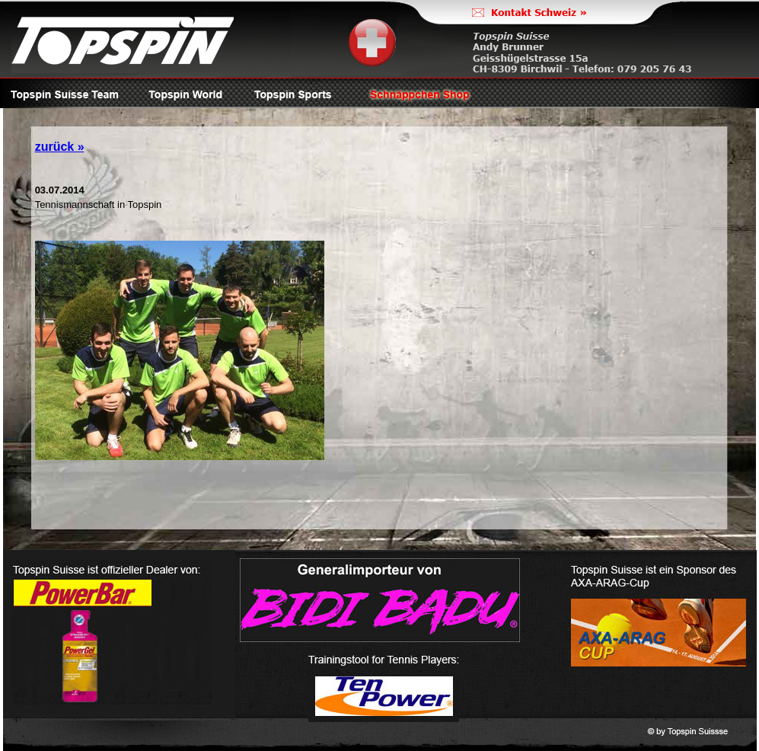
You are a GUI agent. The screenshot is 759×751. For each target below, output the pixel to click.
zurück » (60, 146)
